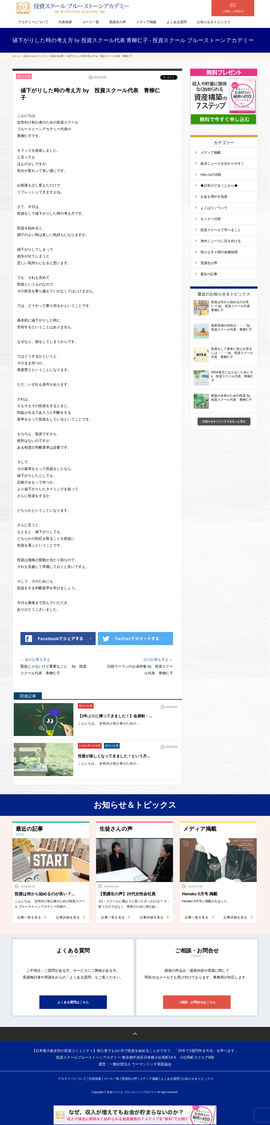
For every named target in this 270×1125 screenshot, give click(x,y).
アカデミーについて (33, 22)
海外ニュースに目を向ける (220, 241)
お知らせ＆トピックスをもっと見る (223, 421)
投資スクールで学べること (222, 230)
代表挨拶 (65, 22)
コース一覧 (90, 22)
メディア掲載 (146, 22)
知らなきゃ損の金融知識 (219, 252)
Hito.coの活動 (210, 174)
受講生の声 (117, 22)
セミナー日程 (210, 219)
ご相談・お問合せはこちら (197, 1002)
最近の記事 (24, 76)
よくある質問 (176, 22)
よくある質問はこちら (73, 1002)
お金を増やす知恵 (90, 745)
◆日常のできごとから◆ (219, 185)
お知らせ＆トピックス (214, 22)
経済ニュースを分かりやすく (222, 163)
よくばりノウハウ (213, 208)
